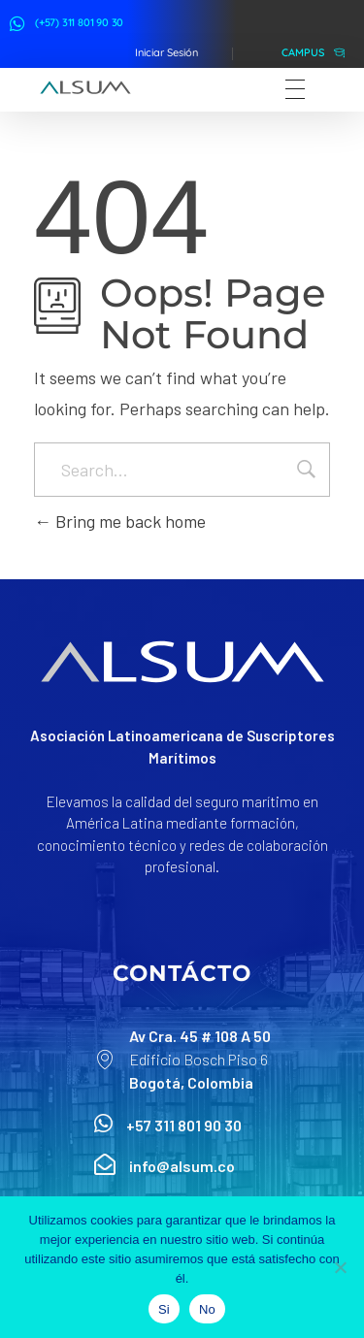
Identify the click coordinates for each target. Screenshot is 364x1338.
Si (164, 1309)
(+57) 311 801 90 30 (79, 22)
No (207, 1309)
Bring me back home (120, 521)
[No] (339, 1267)
